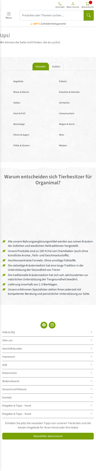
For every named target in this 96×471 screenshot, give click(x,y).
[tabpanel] (48, 113)
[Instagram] (52, 325)
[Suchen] (89, 15)
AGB (4, 365)
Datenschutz (9, 373)
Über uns (7, 340)
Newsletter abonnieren (48, 436)
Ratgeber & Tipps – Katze (16, 414)
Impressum (8, 357)
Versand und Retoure (14, 389)
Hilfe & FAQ (8, 332)
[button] (73, 5)
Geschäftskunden (12, 349)
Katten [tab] (56, 66)
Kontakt (7, 398)
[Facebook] (43, 325)
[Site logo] (16, 5)
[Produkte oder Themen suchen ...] (52, 15)
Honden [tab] (41, 66)
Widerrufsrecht (10, 381)
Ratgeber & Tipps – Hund (16, 406)
